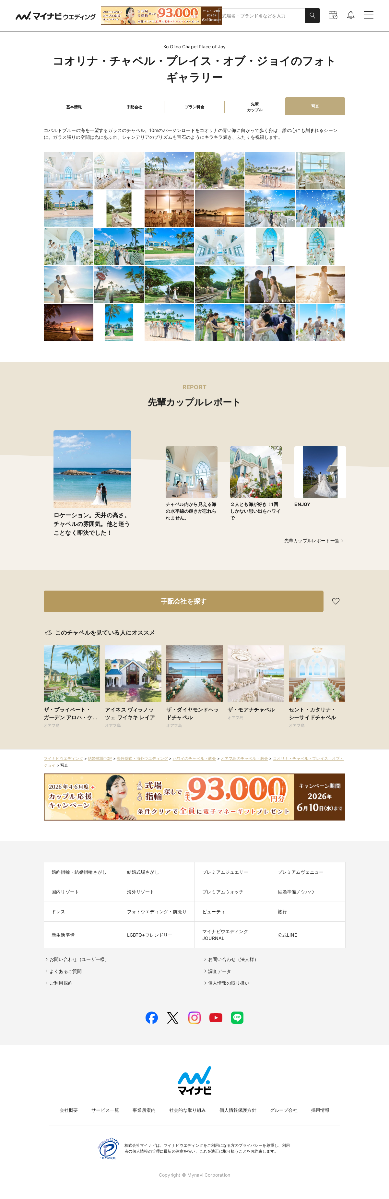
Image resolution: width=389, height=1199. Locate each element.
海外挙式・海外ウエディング (142, 758)
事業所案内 (144, 1110)
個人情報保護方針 (237, 1110)
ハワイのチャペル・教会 (194, 758)
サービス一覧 (105, 1110)
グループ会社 (284, 1110)
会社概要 (69, 1110)
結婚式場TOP (100, 758)
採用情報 (320, 1110)
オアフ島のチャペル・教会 (244, 758)
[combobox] (261, 15)
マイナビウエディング (63, 758)
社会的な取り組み (187, 1110)
